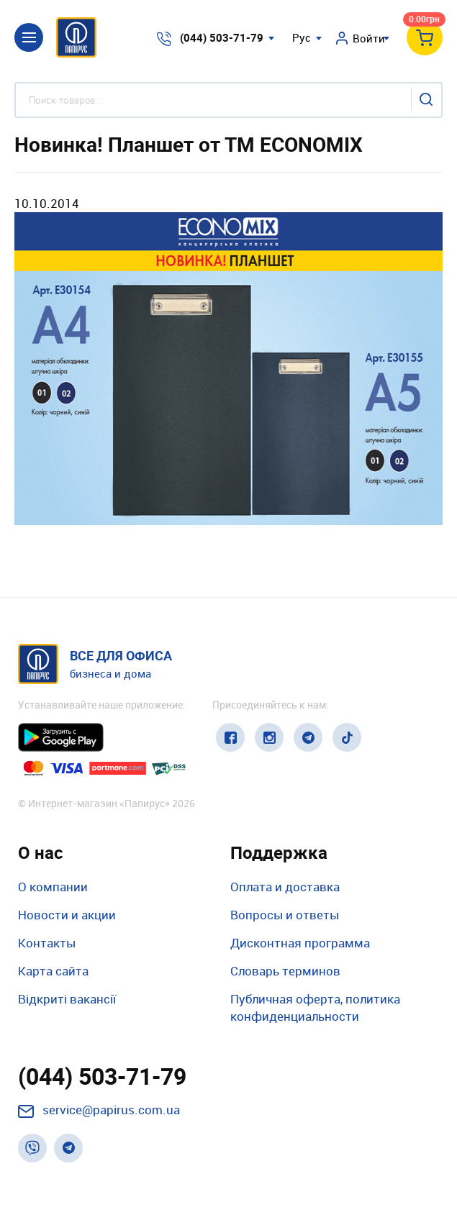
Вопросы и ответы (284, 914)
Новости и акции (67, 914)
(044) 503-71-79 (221, 37)
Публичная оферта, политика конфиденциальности (315, 1007)
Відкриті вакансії (67, 999)
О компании (53, 886)
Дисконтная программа (300, 942)
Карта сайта (53, 970)
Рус (301, 37)
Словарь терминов (285, 970)
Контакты (47, 942)
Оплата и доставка (285, 886)
